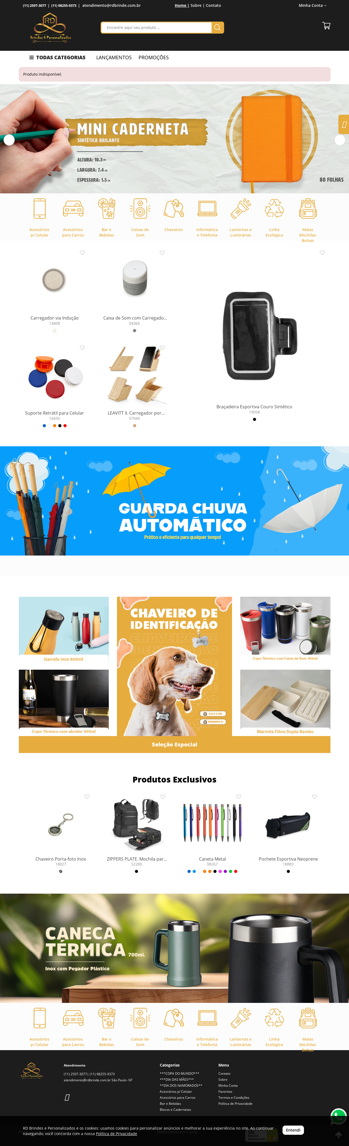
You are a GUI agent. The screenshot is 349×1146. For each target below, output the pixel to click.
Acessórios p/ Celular (176, 1091)
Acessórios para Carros (177, 1097)
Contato (213, 5)
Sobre (222, 1079)
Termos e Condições (233, 1097)
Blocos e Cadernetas (175, 1109)
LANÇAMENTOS (114, 57)
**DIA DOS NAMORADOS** (181, 1085)
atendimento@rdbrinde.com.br (111, 5)
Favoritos (225, 1091)
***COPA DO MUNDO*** (179, 1073)
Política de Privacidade (235, 1103)
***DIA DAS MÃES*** (177, 1079)
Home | (182, 5)
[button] (9, 140)
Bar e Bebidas (170, 1103)
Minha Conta (312, 5)
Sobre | (198, 5)
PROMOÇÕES (154, 57)
